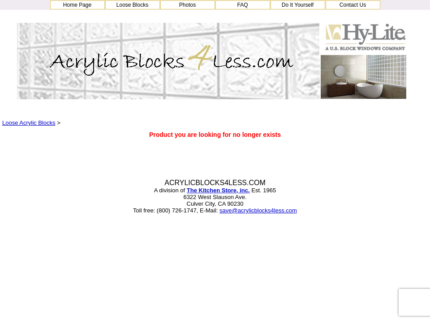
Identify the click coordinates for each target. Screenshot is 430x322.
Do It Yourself (298, 5)
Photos (187, 5)
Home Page (77, 5)
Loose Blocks (132, 5)
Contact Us (353, 5)
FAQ (242, 5)
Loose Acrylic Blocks (29, 122)
